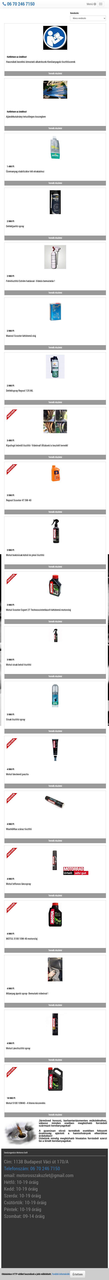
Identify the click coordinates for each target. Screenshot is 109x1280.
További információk (60, 1274)
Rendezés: (74, 13)
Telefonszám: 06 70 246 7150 (32, 1168)
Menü (91, 4)
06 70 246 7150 (19, 4)
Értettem (78, 1274)
